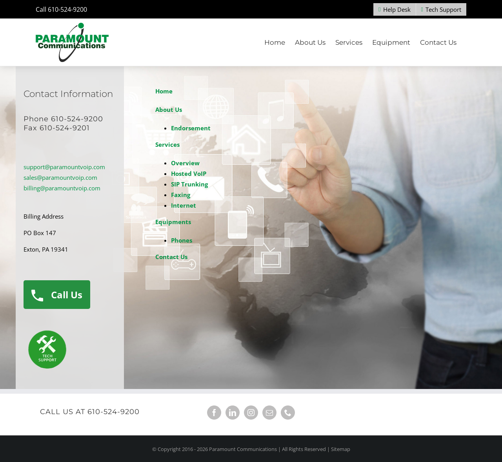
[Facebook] (214, 412)
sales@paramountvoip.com (60, 177)
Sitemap (340, 449)
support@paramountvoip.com (64, 167)
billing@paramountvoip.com (62, 188)
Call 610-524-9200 (61, 9)
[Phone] (288, 412)
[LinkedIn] (233, 412)
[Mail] (269, 412)
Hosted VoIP (188, 173)
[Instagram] (251, 412)
